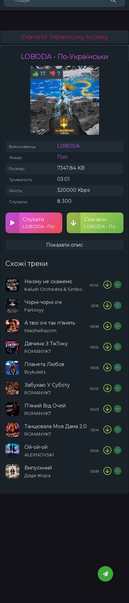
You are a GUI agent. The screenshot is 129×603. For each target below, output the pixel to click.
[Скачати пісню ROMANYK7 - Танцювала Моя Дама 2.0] (107, 430)
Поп (62, 157)
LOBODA (68, 146)
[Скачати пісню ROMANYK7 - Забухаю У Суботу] (107, 388)
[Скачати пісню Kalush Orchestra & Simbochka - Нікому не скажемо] (107, 285)
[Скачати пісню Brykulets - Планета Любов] (107, 368)
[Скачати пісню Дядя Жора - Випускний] (107, 471)
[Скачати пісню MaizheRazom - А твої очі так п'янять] (107, 326)
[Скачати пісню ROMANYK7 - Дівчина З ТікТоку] (107, 347)
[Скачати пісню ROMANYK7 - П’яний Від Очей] (107, 409)
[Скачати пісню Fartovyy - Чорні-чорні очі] (107, 305)
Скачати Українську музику (64, 37)
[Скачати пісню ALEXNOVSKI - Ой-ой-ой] (107, 450)
